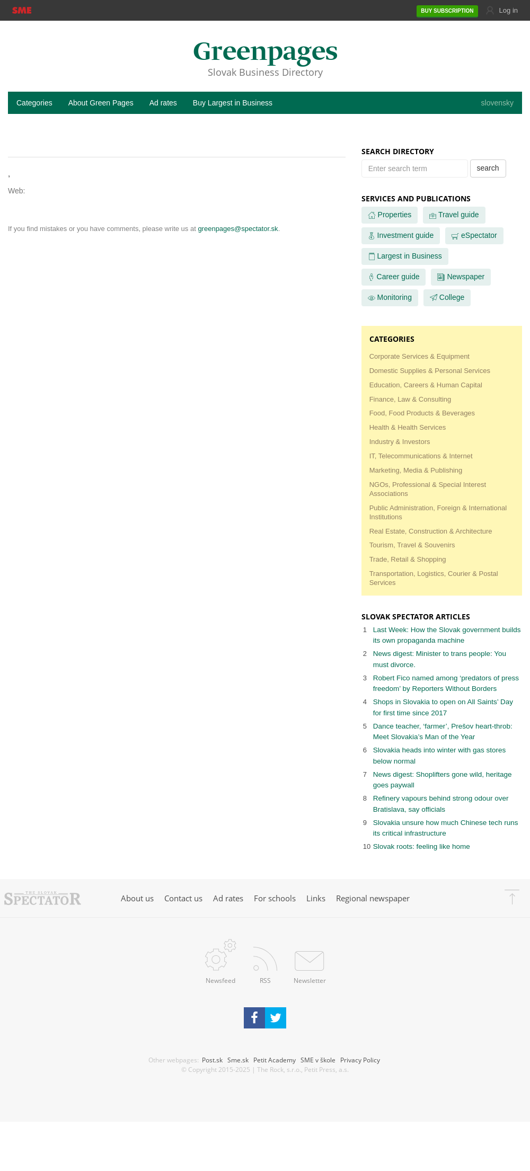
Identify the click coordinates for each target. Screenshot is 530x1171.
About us (137, 898)
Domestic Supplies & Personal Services (429, 371)
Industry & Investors (399, 442)
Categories (34, 103)
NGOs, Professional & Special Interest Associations (427, 489)
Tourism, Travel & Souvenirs (412, 545)
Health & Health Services (407, 427)
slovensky (497, 103)
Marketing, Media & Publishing (416, 470)
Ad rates (163, 103)
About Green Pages (101, 103)
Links (315, 898)
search (488, 168)
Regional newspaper (373, 898)
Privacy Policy (360, 1059)
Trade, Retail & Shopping (407, 559)
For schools (275, 898)
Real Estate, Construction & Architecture (430, 531)
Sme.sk (238, 1059)
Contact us (183, 898)
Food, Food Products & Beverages (422, 413)
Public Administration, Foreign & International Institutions (438, 512)
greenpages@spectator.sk (238, 229)
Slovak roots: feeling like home (421, 846)
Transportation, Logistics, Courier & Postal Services (433, 578)
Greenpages (265, 52)
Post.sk (212, 1059)
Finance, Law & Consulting (410, 399)
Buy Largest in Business (232, 103)
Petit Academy (274, 1059)
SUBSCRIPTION (447, 11)
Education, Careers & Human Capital (425, 385)
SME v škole (318, 1059)
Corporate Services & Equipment (419, 356)
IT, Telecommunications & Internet (421, 456)
